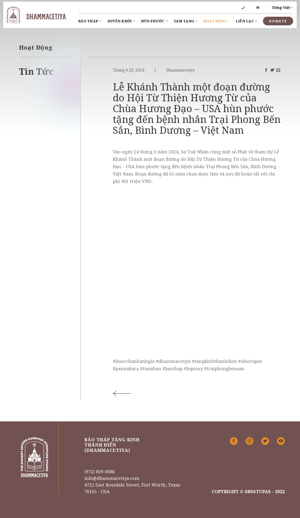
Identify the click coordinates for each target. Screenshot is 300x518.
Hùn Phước (154, 21)
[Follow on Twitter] (265, 441)
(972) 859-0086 (99, 471)
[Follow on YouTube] (281, 441)
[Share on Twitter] (272, 70)
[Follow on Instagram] (249, 441)
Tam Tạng (185, 21)
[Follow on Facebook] (234, 441)
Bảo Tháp (90, 21)
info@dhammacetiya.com (111, 478)
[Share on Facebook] (266, 70)
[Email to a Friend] (278, 70)
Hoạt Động (216, 21)
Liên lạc (246, 21)
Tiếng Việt (282, 7)
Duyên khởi (121, 21)
